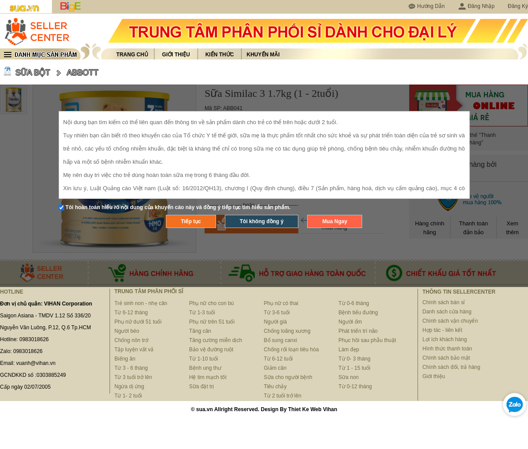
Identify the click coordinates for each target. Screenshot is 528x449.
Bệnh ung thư (205, 368)
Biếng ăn (125, 359)
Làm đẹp (348, 349)
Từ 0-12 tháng (355, 386)
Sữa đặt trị (201, 386)
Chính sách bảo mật (446, 358)
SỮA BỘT (32, 72)
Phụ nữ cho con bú (211, 303)
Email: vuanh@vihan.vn (27, 363)
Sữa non (348, 377)
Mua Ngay (334, 221)
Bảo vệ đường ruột (211, 349)
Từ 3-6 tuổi (277, 312)
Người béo (126, 331)
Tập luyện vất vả (134, 349)
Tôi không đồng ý (262, 221)
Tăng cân (200, 331)
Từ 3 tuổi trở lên (133, 377)
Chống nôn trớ (131, 340)
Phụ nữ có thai (281, 303)
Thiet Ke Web (305, 409)
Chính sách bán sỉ (443, 302)
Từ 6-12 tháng (131, 312)
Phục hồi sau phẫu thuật (367, 340)
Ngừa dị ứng (129, 386)
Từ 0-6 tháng (353, 303)
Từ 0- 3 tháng (354, 359)
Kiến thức (219, 55)
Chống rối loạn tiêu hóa (291, 349)
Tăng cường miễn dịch (215, 340)
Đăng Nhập (476, 6)
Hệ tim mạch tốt (208, 377)
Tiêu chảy (275, 386)
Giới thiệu (176, 55)
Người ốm (350, 322)
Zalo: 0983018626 (21, 351)
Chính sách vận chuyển (450, 321)
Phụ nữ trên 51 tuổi (212, 322)
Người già (275, 322)
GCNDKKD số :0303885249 (33, 375)
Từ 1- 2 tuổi (128, 396)
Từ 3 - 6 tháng (131, 368)
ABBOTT (83, 72)
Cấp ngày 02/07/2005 (25, 387)
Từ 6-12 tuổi (278, 359)
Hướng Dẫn (431, 6)
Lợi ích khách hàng (444, 339)
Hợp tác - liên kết (442, 330)
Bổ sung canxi (280, 340)
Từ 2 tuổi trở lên (282, 396)
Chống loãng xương (287, 331)
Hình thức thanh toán (447, 349)
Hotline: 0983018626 (24, 339)
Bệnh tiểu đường (358, 312)
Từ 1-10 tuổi (203, 359)
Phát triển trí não (358, 331)
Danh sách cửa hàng (446, 312)
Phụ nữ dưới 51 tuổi (137, 322)
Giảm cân (275, 368)
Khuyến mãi (263, 55)
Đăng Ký (518, 6)
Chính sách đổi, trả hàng (451, 367)
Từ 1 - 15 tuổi (354, 368)
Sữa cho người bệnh (288, 377)
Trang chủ (132, 55)
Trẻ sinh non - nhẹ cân (140, 303)
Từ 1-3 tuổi (202, 312)
